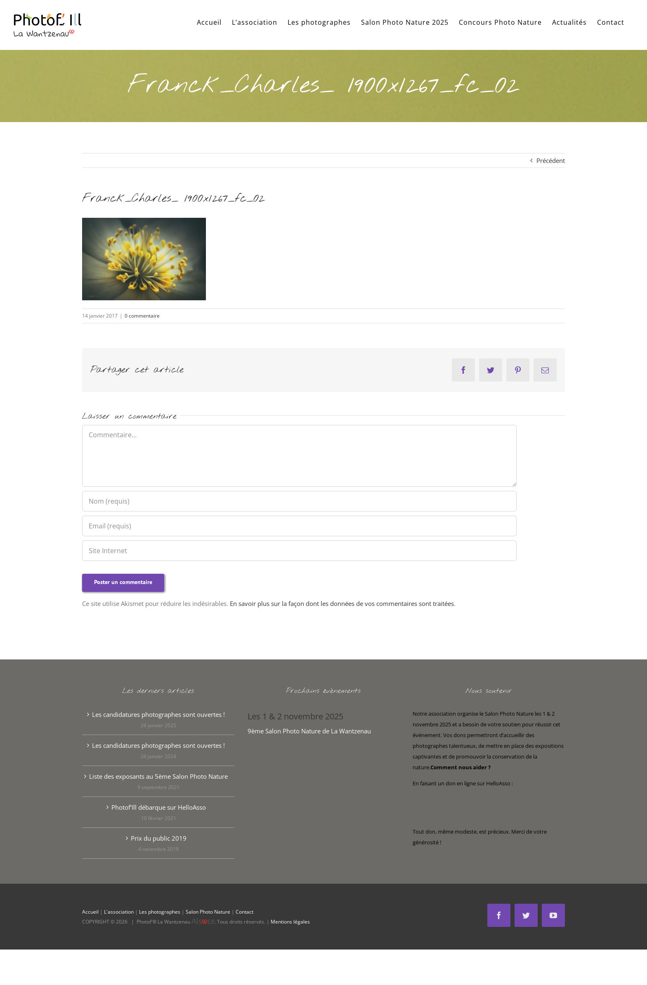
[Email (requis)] (299, 526)
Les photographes (159, 911)
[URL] (299, 550)
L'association (119, 911)
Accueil (90, 911)
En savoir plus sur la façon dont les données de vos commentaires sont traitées (342, 603)
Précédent (550, 160)
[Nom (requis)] (299, 501)
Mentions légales (290, 921)
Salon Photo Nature (208, 911)
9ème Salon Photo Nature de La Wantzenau (309, 731)
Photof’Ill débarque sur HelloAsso (158, 807)
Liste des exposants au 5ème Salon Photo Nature (158, 776)
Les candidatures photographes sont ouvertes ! (158, 714)
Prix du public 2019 (159, 838)
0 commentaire (142, 315)
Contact (244, 911)
